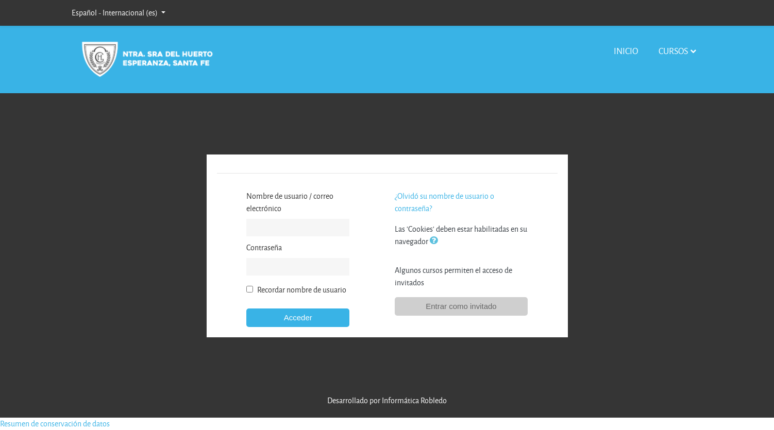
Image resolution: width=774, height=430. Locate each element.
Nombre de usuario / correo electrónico (289, 202)
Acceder (298, 317)
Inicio (626, 51)
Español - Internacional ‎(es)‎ (115, 12)
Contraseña (264, 247)
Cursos (673, 51)
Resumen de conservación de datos (55, 423)
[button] (436, 241)
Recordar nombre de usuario (301, 289)
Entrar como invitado (461, 306)
